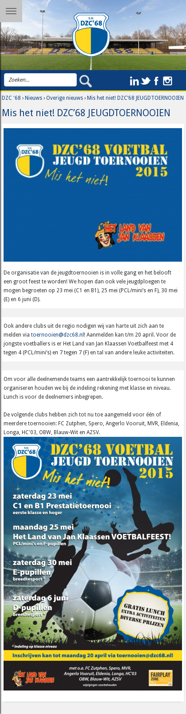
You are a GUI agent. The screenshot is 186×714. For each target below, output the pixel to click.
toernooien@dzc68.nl (57, 335)
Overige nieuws (64, 98)
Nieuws (33, 98)
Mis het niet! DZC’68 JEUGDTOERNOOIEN (135, 98)
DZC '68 (11, 98)
